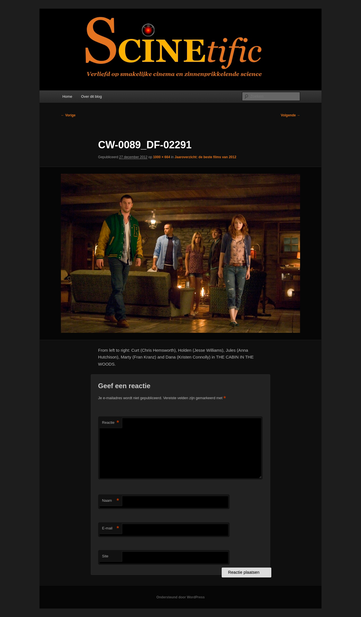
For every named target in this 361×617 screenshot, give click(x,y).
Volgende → (290, 115)
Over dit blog (91, 96)
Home (67, 96)
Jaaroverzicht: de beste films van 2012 (205, 157)
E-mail (110, 528)
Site (105, 556)
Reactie (110, 423)
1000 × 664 (161, 157)
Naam (110, 501)
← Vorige (68, 115)
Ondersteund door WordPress (180, 597)
